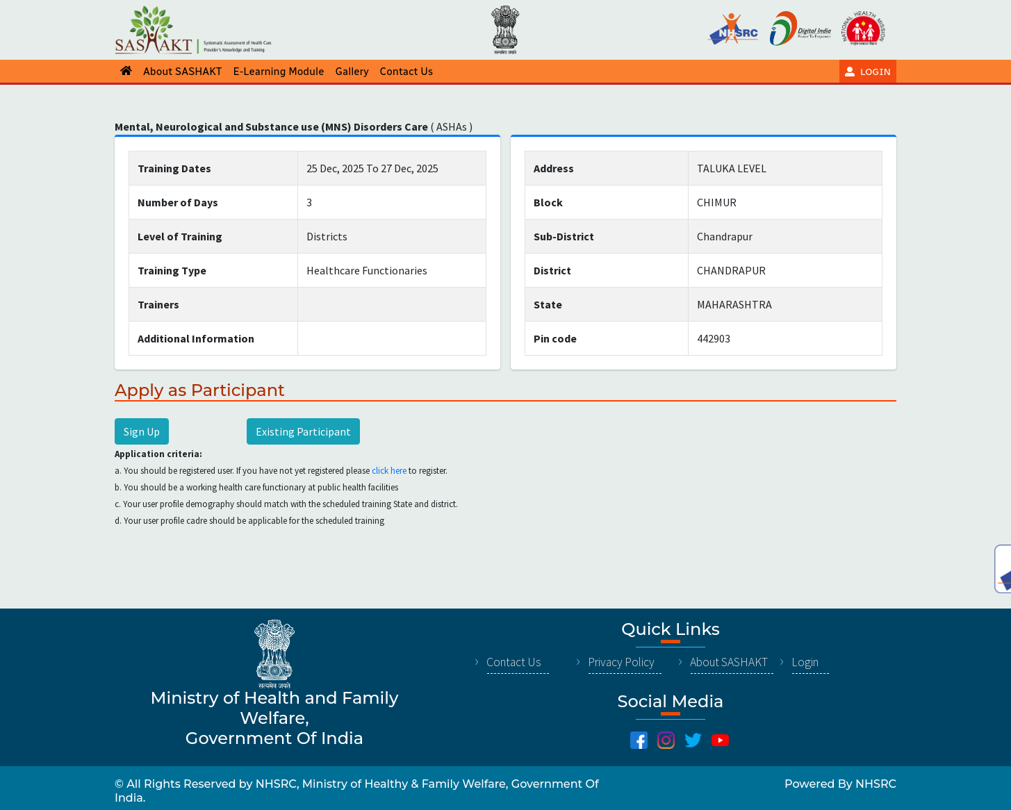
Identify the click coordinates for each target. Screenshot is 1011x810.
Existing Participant (303, 431)
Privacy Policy (621, 662)
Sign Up (142, 431)
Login (805, 662)
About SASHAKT (729, 662)
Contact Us (513, 662)
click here (389, 471)
